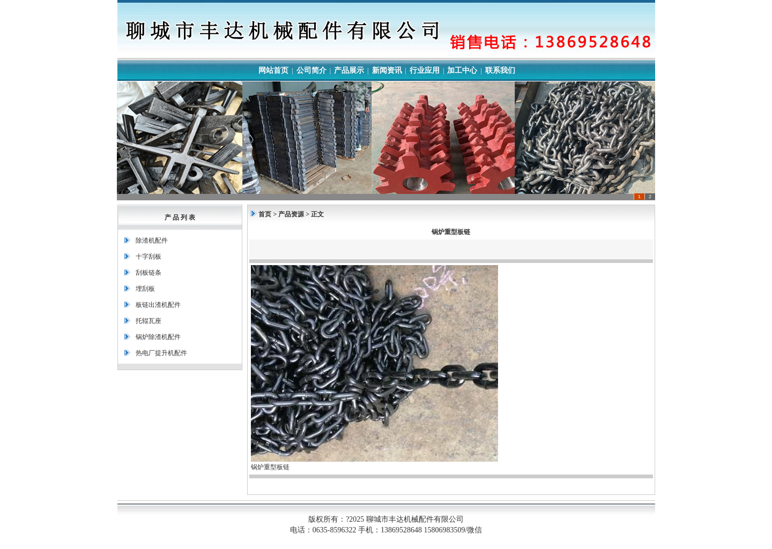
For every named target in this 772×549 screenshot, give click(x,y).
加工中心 (462, 70)
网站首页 (273, 70)
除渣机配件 (152, 240)
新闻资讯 (387, 70)
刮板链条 (148, 272)
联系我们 (500, 70)
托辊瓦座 (148, 321)
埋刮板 (145, 288)
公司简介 (311, 70)
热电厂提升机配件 (161, 353)
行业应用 (425, 70)
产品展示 (349, 70)
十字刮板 (148, 256)
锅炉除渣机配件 (158, 337)
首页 (264, 214)
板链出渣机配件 (158, 305)
